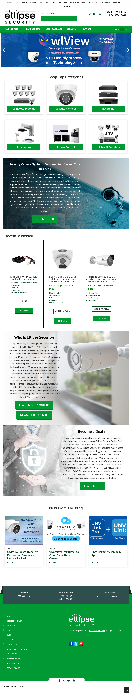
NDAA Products (32, 29)
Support (53, 2)
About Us (33, 2)
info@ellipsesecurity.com (108, 599)
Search (59, 18)
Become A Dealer (21, 2)
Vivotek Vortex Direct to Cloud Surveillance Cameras (64, 558)
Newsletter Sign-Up (34, 418)
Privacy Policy (66, 6)
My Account (92, 2)
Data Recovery (105, 2)
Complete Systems (23, 109)
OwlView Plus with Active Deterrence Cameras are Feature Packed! (22, 558)
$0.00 (118, 29)
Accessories (24, 147)
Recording (108, 109)
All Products (11, 29)
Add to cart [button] (24, 314)
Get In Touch (45, 219)
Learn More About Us (34, 408)
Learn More (92, 489)
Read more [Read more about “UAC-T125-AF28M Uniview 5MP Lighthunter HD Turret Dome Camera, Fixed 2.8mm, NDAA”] (65, 321)
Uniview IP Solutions (108, 147)
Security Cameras (66, 109)
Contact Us (63, 2)
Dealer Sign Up (118, 2)
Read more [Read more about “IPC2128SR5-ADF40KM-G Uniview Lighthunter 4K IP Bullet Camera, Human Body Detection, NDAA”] (107, 318)
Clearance (72, 29)
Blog (46, 2)
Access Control (66, 147)
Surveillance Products (77, 2)
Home (9, 2)
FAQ (40, 2)
